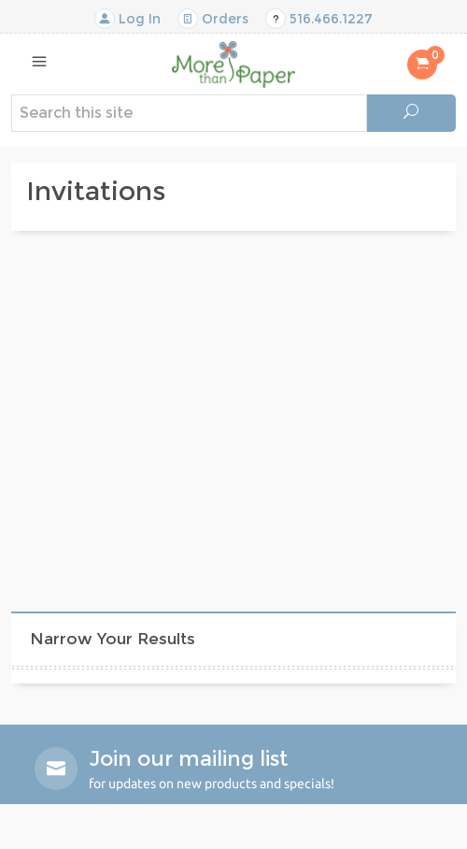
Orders (212, 18)
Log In (127, 18)
